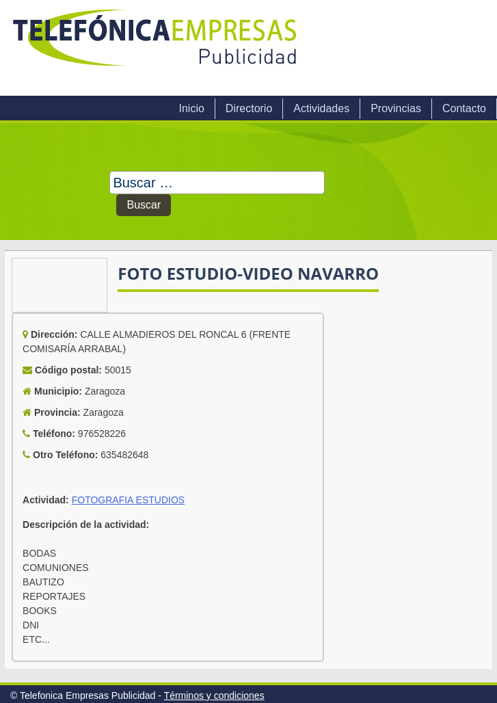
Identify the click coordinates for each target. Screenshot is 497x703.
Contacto (464, 108)
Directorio (249, 108)
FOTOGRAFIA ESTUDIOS (128, 499)
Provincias (396, 108)
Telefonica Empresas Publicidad (156, 48)
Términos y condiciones (214, 695)
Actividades (321, 108)
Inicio (191, 108)
